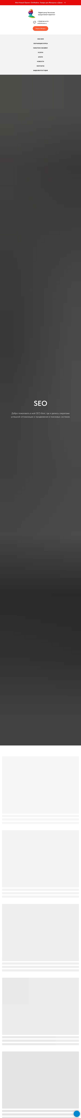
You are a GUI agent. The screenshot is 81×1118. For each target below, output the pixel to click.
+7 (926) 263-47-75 (42, 21)
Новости (40, 61)
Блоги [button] (40, 57)
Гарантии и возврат (40, 48)
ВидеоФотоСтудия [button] (40, 70)
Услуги (40, 52)
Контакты (40, 66)
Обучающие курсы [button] (40, 43)
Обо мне (40, 39)
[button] (40, 28)
